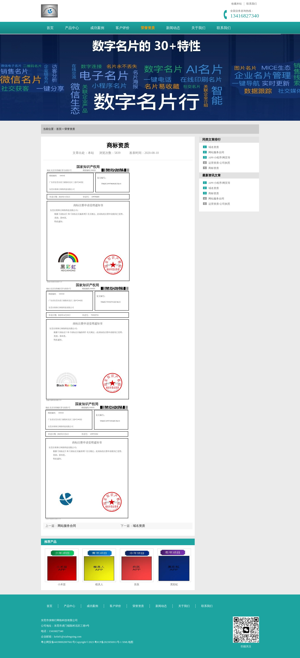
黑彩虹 (174, 584)
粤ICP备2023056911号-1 (107, 642)
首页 (50, 28)
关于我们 (198, 28)
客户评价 (123, 28)
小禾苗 (62, 584)
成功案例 (97, 28)
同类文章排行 (211, 139)
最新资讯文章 (211, 175)
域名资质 (139, 525)
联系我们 (251, 3)
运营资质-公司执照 (219, 162)
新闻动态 (173, 28)
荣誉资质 (148, 28)
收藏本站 (236, 3)
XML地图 (127, 642)
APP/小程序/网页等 (219, 157)
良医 (136, 584)
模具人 (99, 584)
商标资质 (213, 168)
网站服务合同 (67, 525)
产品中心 (72, 28)
